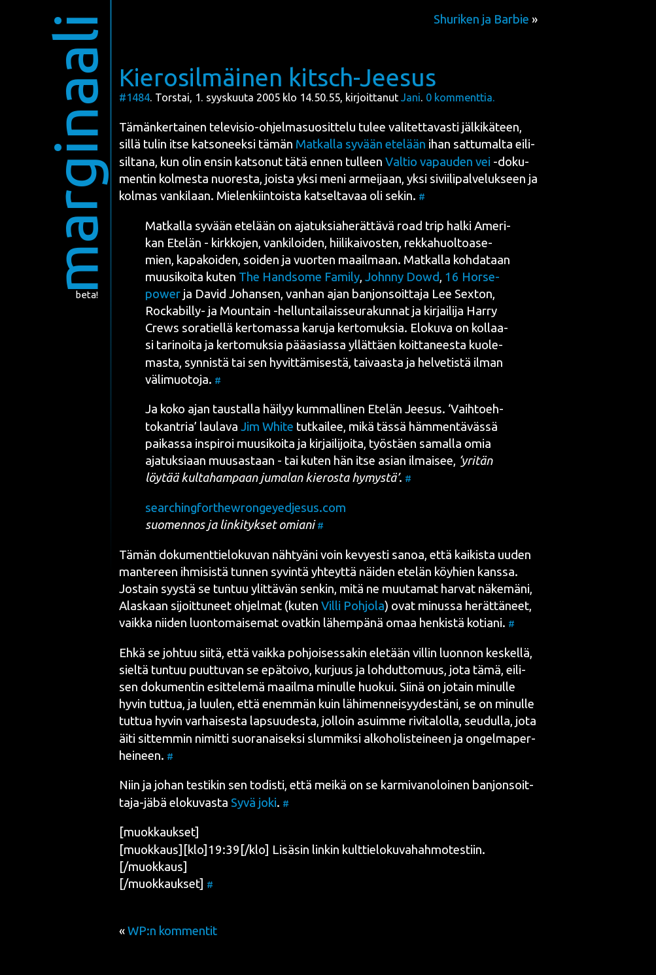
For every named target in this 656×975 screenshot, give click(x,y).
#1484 (134, 97)
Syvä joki (254, 803)
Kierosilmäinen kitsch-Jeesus (277, 77)
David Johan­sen (238, 294)
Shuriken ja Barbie (481, 19)
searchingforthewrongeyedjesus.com (245, 508)
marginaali (75, 153)
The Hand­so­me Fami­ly (299, 277)
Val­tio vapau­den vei (438, 162)
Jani (411, 97)
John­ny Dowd (402, 277)
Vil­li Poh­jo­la (353, 606)
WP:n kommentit (172, 931)
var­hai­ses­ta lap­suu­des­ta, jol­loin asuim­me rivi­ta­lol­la (322, 721)
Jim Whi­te (267, 427)
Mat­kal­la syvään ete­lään (361, 144)
